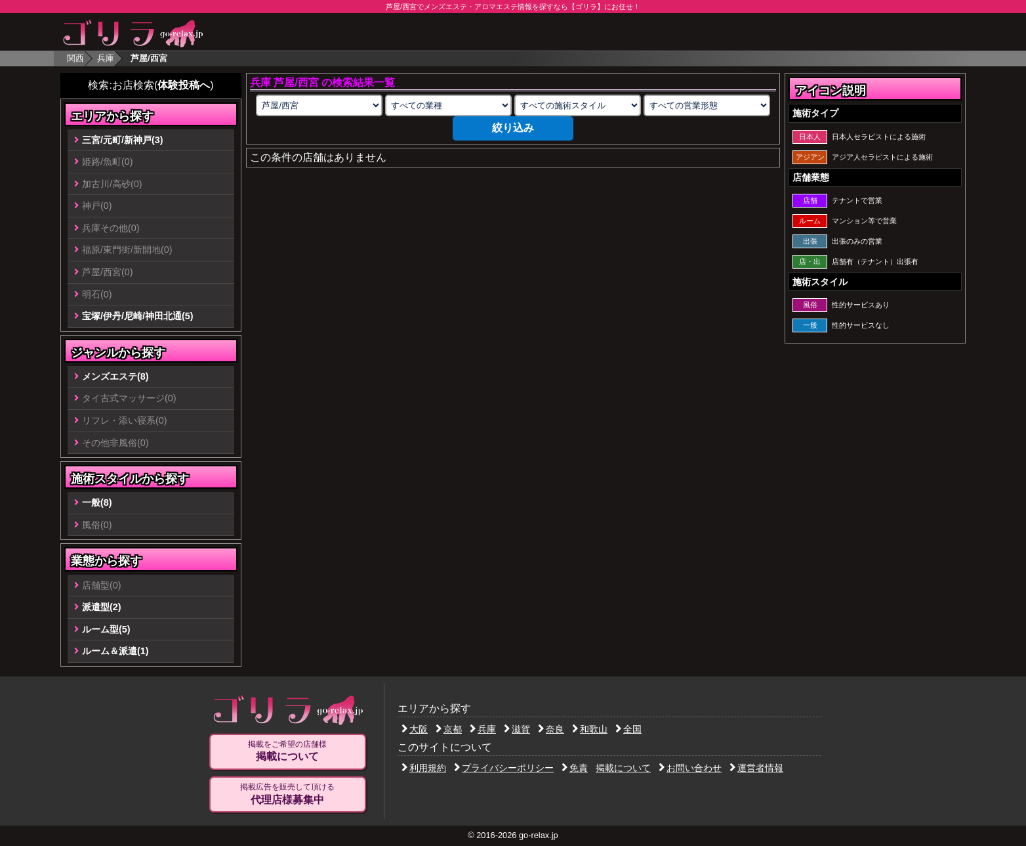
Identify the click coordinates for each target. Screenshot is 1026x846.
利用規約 (423, 768)
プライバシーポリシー (504, 768)
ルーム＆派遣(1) (115, 651)
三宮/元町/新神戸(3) (122, 140)
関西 (75, 58)
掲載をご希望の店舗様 (287, 751)
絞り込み (513, 127)
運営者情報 (756, 768)
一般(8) (97, 502)
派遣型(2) (101, 607)
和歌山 (589, 729)
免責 (575, 768)
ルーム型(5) (106, 629)
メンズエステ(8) (115, 376)
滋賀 (517, 729)
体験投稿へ (183, 85)
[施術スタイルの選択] (577, 105)
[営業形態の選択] (707, 105)
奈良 (551, 729)
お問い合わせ (690, 768)
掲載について (623, 768)
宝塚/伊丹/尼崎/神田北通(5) (138, 316)
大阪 (414, 729)
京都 (449, 729)
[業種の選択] (448, 105)
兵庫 (105, 58)
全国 (628, 729)
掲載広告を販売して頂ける (287, 794)
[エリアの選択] (319, 105)
